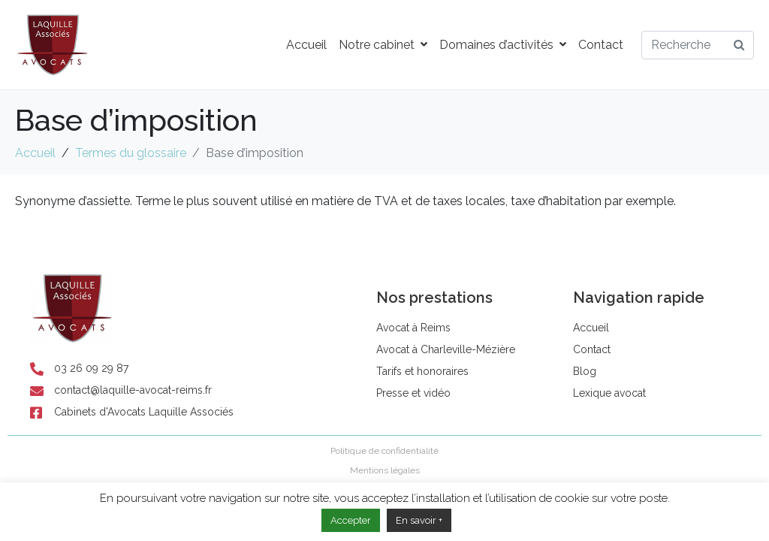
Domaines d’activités (502, 45)
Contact (600, 45)
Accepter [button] (350, 520)
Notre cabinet (383, 45)
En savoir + (419, 520)
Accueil (306, 45)
